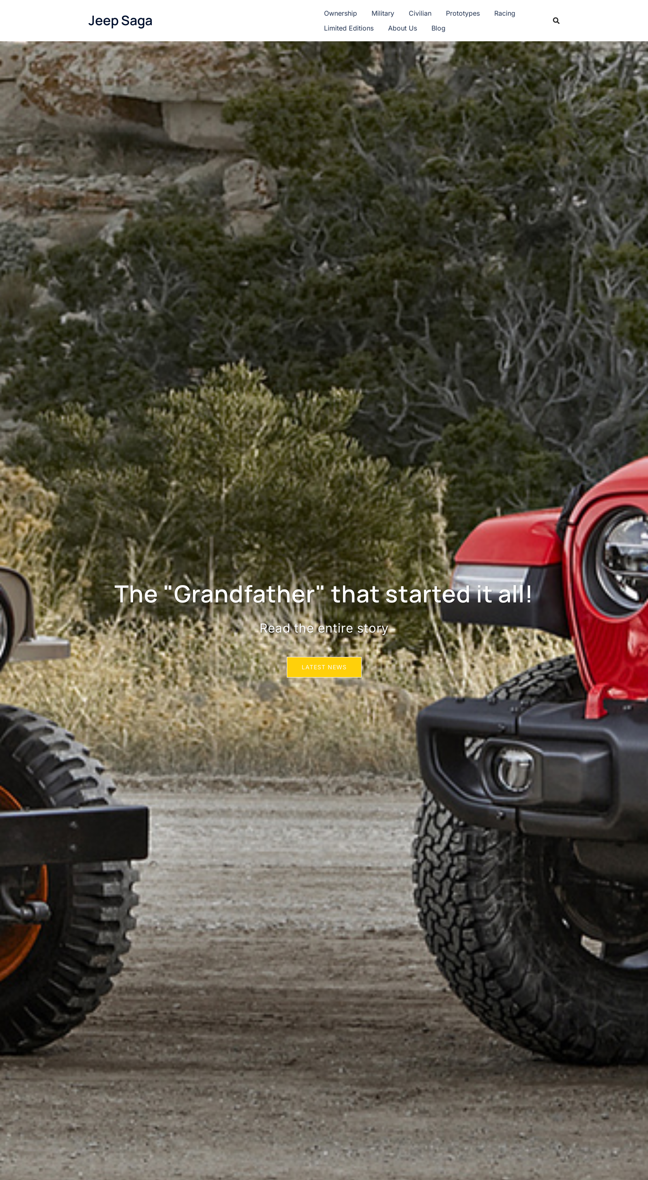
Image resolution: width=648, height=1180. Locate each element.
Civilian (420, 13)
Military (383, 13)
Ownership (340, 13)
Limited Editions (349, 28)
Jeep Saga (120, 20)
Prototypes (463, 13)
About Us (402, 28)
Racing (504, 13)
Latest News (324, 667)
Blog (438, 28)
